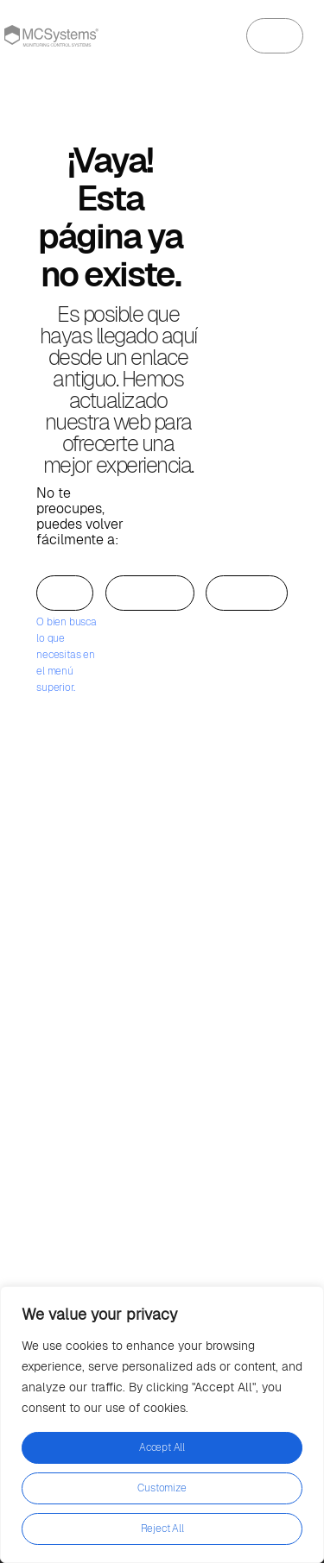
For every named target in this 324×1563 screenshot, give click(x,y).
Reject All (162, 1528)
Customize (161, 1488)
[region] (162, 1424)
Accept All (162, 1447)
